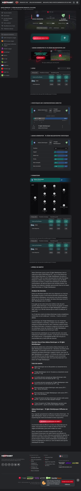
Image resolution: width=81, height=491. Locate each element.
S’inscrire (41, 59)
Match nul (35, 157)
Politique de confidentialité (35, 469)
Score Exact (5, 15)
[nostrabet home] (7, 458)
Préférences (67, 484)
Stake (34, 83)
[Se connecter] (77, 2)
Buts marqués (36, 164)
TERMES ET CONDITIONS (34, 466)
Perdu (34, 161)
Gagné (35, 154)
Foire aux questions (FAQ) (36, 462)
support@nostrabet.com (65, 469)
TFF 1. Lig (10, 9)
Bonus (44, 2)
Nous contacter (35, 472)
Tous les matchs (7, 13)
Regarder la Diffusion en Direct (50, 423)
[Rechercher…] (73, 2)
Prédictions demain (7, 29)
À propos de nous (35, 459)
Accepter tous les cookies (67, 481)
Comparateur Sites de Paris (64, 2)
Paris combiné (6, 23)
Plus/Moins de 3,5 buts (8, 26)
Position (35, 150)
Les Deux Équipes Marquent (7, 19)
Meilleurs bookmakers (35, 2)
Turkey (4, 9)
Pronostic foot (24, 2)
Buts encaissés (37, 168)
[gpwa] (30, 480)
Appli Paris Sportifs (51, 2)
